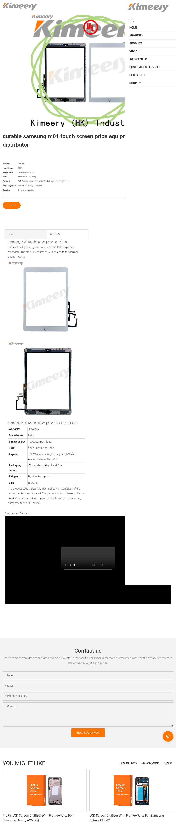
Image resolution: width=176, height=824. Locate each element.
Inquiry (11, 205)
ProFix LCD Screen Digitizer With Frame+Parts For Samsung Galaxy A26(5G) (38, 818)
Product (167, 763)
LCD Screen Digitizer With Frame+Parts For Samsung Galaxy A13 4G (126, 818)
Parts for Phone (128, 763)
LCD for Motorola (149, 763)
